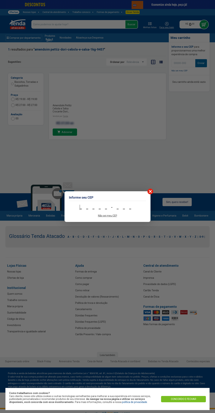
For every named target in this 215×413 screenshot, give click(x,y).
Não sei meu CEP (107, 215)
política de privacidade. (135, 402)
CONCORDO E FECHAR (183, 399)
